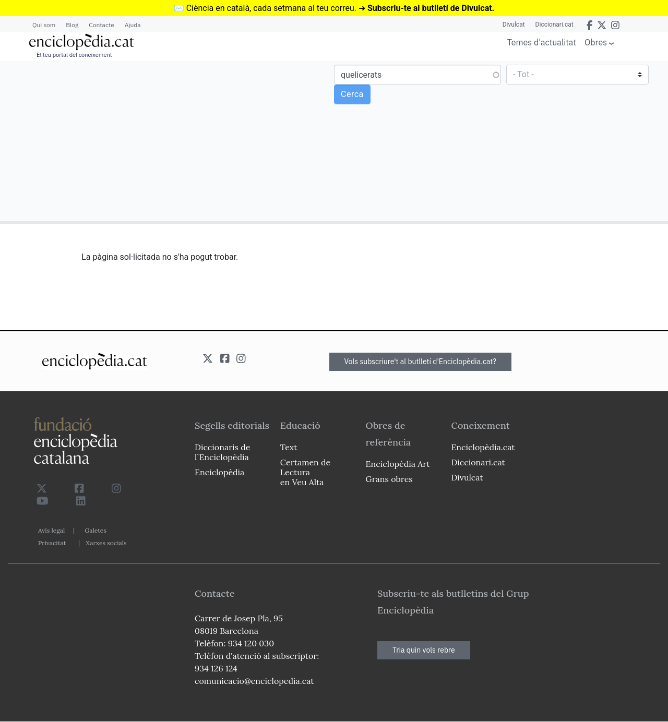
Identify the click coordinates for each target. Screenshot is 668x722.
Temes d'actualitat (541, 42)
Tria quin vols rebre (423, 650)
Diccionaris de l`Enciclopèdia (222, 452)
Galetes (95, 530)
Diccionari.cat (554, 24)
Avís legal (51, 530)
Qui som (43, 25)
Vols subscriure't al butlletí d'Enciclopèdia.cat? (420, 361)
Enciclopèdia (219, 472)
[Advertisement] (168, 140)
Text (288, 447)
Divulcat (514, 24)
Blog (72, 25)
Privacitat (52, 543)
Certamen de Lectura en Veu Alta (305, 472)
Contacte (101, 25)
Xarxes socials (106, 543)
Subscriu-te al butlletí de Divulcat (429, 8)
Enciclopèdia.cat (483, 447)
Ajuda (133, 25)
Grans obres (389, 479)
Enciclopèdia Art (398, 464)
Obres (595, 42)
